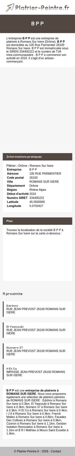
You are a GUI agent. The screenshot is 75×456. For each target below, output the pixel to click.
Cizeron (11, 423)
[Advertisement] (37, 110)
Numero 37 (14, 347)
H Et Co (11, 368)
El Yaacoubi (14, 326)
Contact (56, 451)
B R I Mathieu (27, 430)
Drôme (50, 41)
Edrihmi (12, 305)
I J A (9, 413)
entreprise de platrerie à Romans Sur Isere (32, 40)
